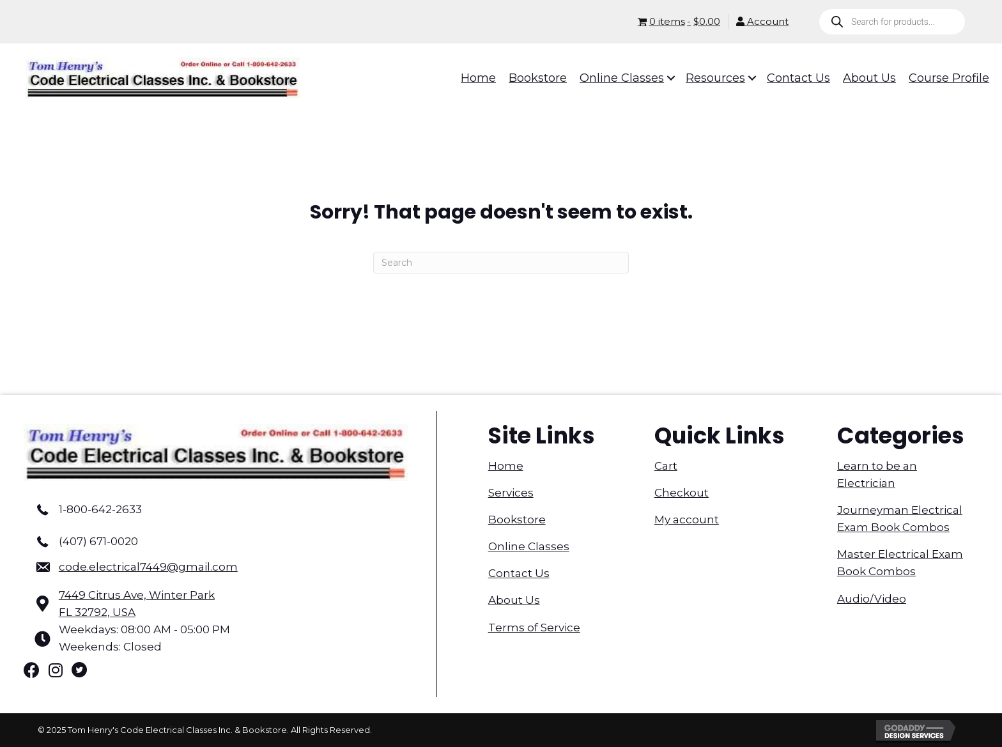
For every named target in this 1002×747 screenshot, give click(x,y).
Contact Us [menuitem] (519, 573)
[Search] (501, 262)
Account (762, 21)
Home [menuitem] (505, 465)
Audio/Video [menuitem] (871, 598)
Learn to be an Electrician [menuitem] (877, 474)
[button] (662, 78)
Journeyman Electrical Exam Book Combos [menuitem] (899, 519)
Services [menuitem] (511, 492)
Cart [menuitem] (665, 465)
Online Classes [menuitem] (528, 546)
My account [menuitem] (686, 519)
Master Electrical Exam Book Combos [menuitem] (900, 563)
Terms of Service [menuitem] (534, 627)
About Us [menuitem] (514, 600)
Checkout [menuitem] (681, 492)
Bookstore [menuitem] (517, 519)
